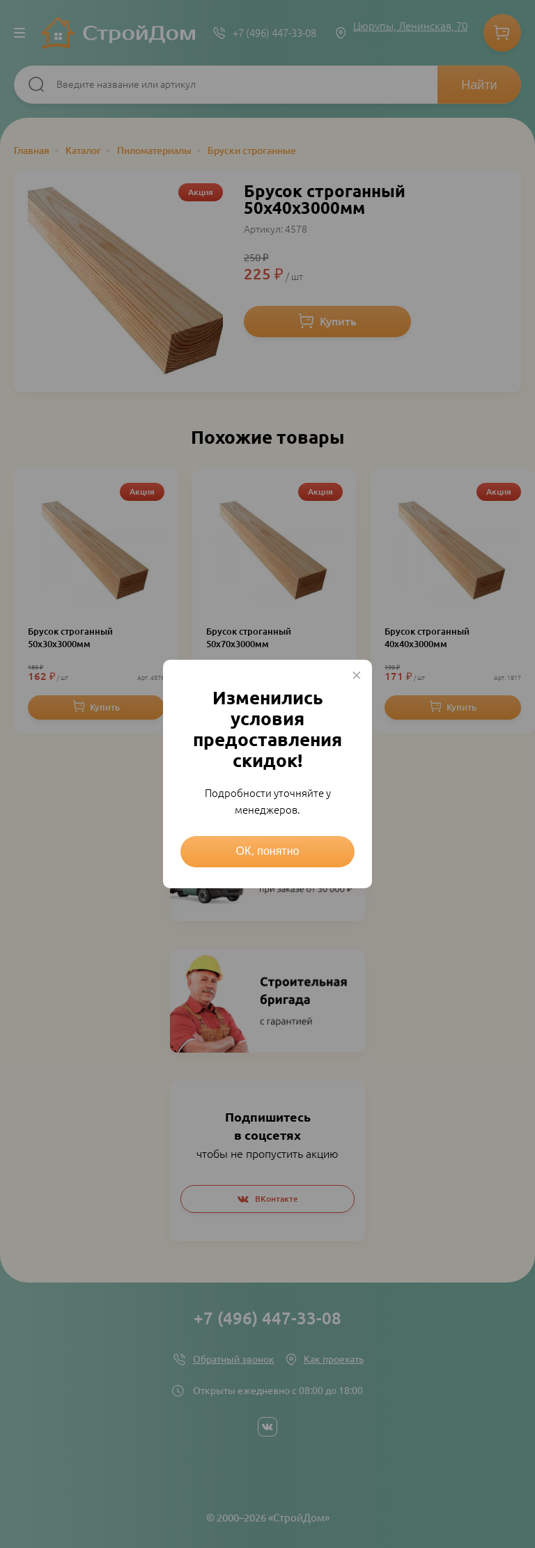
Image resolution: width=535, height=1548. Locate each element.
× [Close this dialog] (356, 675)
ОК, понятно (268, 851)
